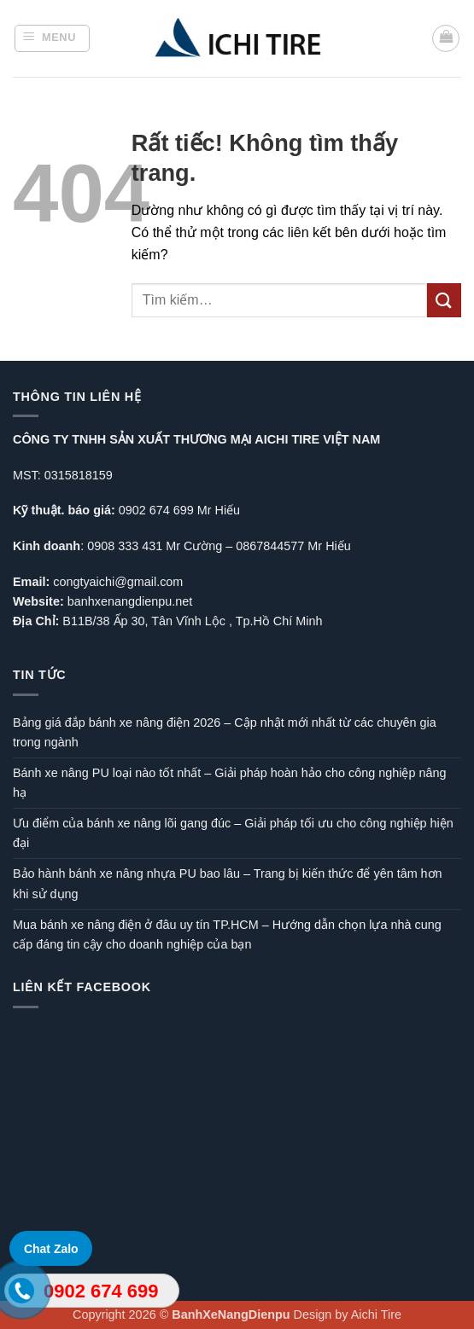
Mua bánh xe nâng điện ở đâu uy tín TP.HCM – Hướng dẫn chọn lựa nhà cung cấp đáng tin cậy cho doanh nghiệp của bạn (227, 934)
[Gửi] (444, 299)
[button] (52, 38)
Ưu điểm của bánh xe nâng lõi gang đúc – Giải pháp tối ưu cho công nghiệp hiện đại (233, 833)
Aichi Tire (376, 1314)
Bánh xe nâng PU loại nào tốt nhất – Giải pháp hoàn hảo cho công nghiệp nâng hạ (229, 782)
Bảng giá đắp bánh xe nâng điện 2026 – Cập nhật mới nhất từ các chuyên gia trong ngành (224, 732)
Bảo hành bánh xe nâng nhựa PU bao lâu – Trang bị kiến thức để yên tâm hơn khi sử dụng (227, 883)
